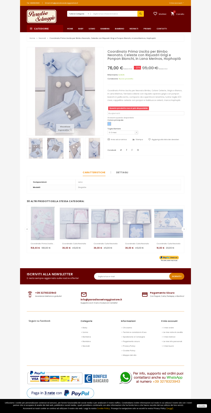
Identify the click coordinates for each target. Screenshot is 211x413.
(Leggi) (169, 408)
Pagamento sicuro (131, 341)
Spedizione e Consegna (134, 337)
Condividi (112, 150)
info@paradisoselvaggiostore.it (101, 299)
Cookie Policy (129, 350)
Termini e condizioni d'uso (135, 332)
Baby (85, 327)
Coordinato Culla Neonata (74, 243)
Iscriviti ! (177, 276)
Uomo (85, 332)
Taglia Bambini (114, 129)
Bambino (87, 341)
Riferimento (113, 75)
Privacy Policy (129, 346)
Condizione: (113, 79)
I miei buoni (168, 346)
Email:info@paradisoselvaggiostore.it (61, 3)
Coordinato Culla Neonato (137, 243)
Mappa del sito (130, 355)
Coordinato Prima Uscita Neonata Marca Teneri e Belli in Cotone (43, 243)
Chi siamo (127, 327)
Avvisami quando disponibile (121, 117)
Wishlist (159, 13)
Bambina (87, 337)
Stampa (137, 139)
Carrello (177, 13)
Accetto (201, 406)
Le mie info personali (172, 341)
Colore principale (116, 120)
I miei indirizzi (169, 337)
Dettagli (122, 172)
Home (32, 38)
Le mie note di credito (173, 332)
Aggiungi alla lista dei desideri (163, 139)
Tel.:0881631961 (33, 3)
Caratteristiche (94, 172)
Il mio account (176, 3)
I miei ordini (168, 327)
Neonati (86, 346)
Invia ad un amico (117, 139)
